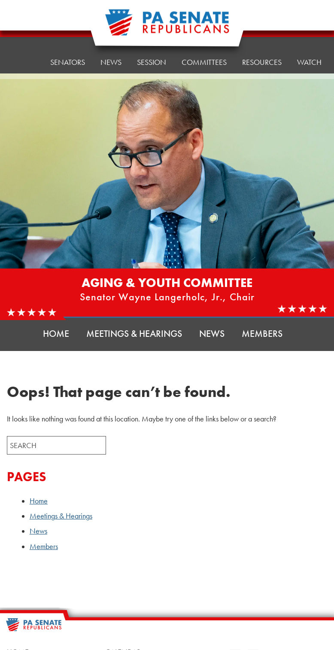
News (212, 333)
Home (24, 32)
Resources (262, 21)
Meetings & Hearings (134, 333)
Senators (67, 30)
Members (262, 333)
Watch (309, 62)
